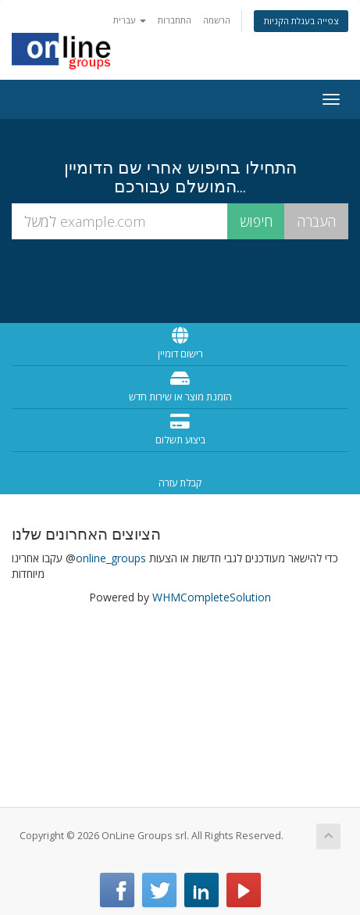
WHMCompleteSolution (211, 597)
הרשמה (216, 20)
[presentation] (180, 279)
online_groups (111, 558)
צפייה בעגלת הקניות (301, 21)
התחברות (174, 20)
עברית (129, 20)
